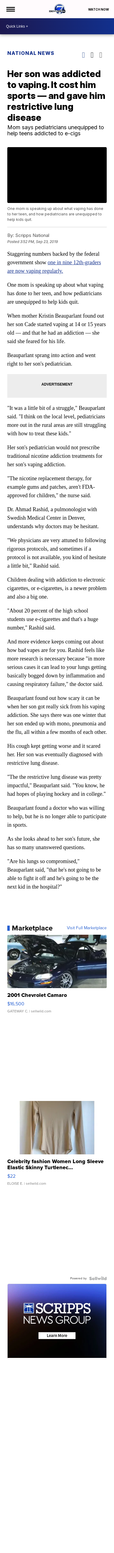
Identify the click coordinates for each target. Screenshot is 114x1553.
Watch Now (98, 9)
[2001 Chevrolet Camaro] (57, 977)
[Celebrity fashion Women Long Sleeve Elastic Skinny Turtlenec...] (57, 1146)
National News (30, 53)
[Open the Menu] (10, 9)
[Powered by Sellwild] (98, 1278)
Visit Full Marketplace (87, 928)
